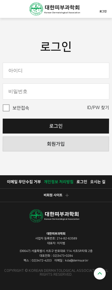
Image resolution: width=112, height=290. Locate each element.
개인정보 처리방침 (58, 182)
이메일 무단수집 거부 (24, 182)
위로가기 (99, 273)
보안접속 (21, 108)
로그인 (103, 8)
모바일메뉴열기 (7, 9)
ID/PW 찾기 (98, 107)
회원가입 (56, 144)
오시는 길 (97, 182)
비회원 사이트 (55, 195)
